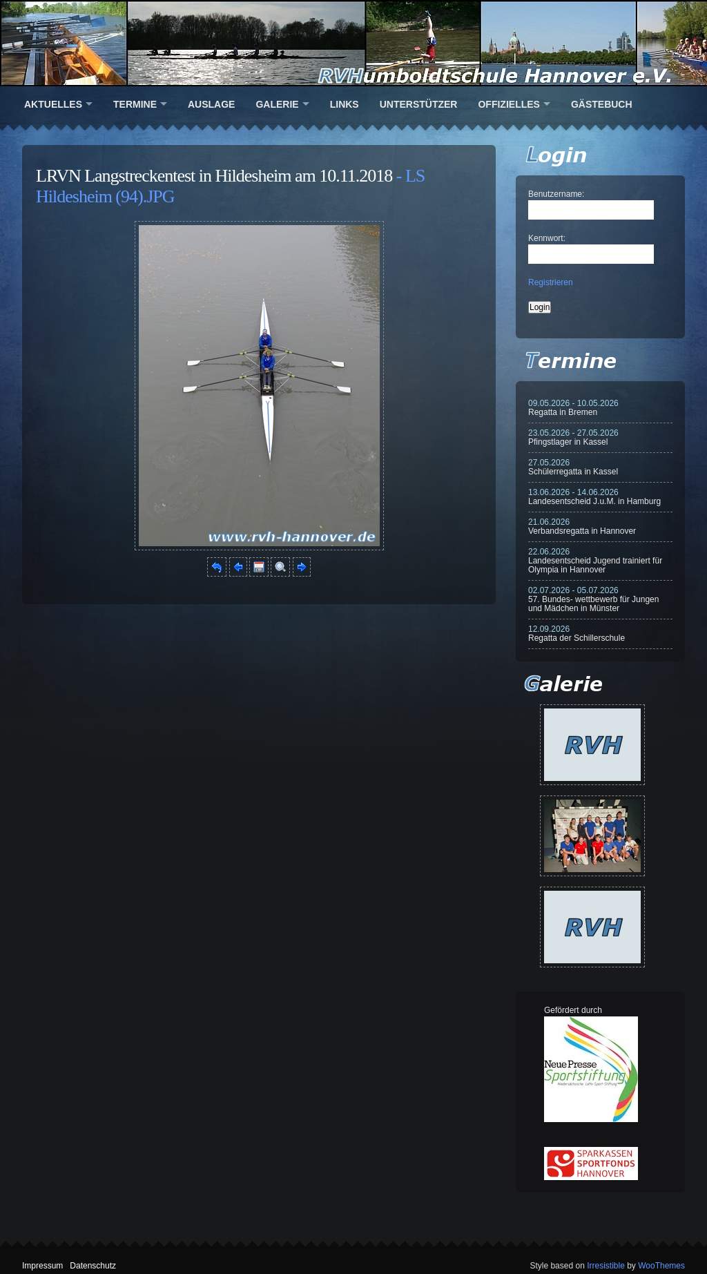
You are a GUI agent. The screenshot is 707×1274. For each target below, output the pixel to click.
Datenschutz (93, 1266)
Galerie (276, 104)
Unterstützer (419, 104)
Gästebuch (601, 104)
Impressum (42, 1266)
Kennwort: (546, 238)
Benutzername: (556, 194)
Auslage (211, 104)
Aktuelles (53, 104)
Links (344, 104)
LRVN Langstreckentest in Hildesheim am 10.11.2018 (214, 176)
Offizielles (508, 104)
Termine (135, 104)
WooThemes (661, 1266)
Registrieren (550, 282)
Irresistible (606, 1266)
